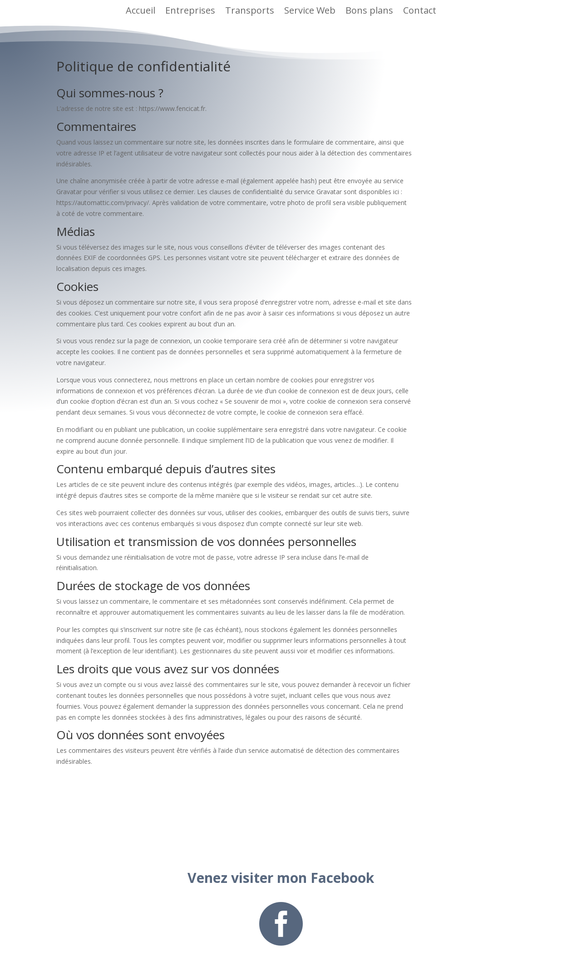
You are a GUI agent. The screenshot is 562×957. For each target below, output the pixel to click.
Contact (419, 10)
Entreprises (190, 10)
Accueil (140, 10)
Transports (249, 10)
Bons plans (369, 10)
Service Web (309, 10)
